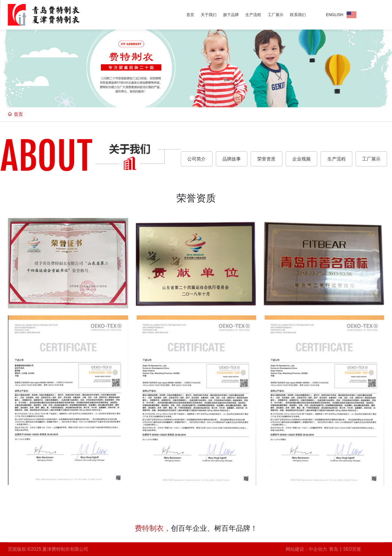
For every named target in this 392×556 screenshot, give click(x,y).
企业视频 (301, 158)
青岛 (333, 549)
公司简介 (196, 158)
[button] (192, 98)
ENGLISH (334, 14)
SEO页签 (352, 549)
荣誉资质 (266, 158)
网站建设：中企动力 (307, 549)
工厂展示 (371, 158)
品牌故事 (231, 158)
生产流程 (336, 158)
